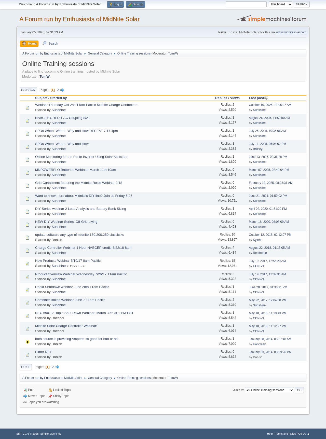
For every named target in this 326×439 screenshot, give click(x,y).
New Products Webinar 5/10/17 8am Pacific (68, 261)
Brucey (257, 149)
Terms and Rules (285, 433)
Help (270, 433)
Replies (221, 98)
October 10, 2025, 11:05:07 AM (270, 105)
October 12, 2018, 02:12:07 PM (270, 235)
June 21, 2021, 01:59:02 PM (268, 196)
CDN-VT (258, 266)
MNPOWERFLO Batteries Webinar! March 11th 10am (75, 170)
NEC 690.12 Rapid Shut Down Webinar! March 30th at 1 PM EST (84, 313)
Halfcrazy (259, 344)
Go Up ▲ (304, 433)
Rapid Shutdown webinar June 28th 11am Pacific (72, 287)
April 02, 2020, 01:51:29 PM (268, 209)
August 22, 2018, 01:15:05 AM (269, 248)
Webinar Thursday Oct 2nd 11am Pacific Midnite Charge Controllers (86, 105)
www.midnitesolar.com (291, 32)
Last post (258, 98)
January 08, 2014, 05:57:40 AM (270, 339)
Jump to (238, 389)
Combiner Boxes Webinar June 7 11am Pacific (70, 300)
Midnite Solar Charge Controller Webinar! (66, 326)
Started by (58, 98)
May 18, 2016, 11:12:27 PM (267, 326)
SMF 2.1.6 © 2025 (27, 433)
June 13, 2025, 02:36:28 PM (268, 157)
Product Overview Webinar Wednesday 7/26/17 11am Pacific (81, 274)
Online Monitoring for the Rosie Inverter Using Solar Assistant (81, 157)
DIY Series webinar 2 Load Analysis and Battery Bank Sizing (80, 209)
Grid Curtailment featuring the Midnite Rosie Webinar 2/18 (78, 183)
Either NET (43, 352)
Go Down (28, 90)
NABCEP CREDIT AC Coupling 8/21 (62, 118)
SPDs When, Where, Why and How (62, 144)
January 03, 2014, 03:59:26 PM (270, 352)
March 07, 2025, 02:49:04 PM (269, 170)
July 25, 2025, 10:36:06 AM (267, 131)
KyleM (257, 240)
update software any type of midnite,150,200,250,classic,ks (79, 235)
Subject (41, 98)
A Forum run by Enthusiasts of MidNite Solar (79, 19)
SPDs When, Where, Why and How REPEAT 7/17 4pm (76, 131)
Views (235, 98)
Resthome (260, 253)
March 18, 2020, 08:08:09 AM (269, 222)
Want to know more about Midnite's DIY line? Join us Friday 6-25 (83, 196)
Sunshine (58, 110)
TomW (172, 53)
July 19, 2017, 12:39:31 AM (267, 274)
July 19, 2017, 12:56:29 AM (267, 261)
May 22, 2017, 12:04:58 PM (267, 300)
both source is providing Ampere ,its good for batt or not (76, 339)
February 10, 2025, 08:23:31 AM (271, 183)
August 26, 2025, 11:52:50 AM (269, 118)
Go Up (25, 366)
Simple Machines (50, 433)
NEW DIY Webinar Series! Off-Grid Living (66, 222)
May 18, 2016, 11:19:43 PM (267, 313)
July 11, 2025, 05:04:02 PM (267, 144)
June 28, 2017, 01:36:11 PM (268, 287)
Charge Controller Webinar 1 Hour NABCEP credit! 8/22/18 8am (83, 248)
